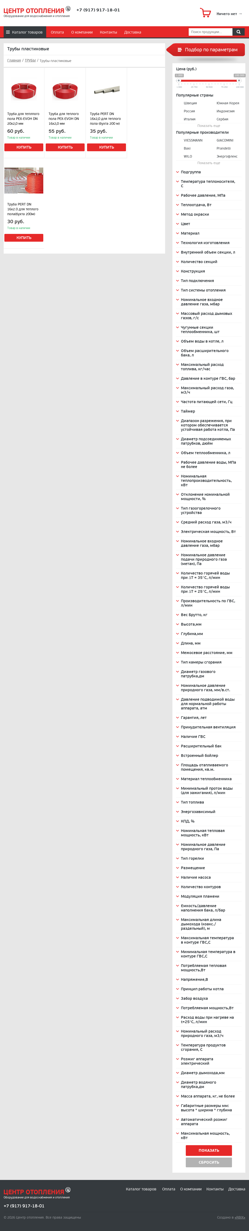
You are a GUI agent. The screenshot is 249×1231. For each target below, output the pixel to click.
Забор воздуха (194, 998)
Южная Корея (228, 103)
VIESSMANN (193, 140)
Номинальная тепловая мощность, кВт (203, 833)
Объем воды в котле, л (202, 341)
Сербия (222, 119)
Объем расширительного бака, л (205, 353)
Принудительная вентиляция (208, 727)
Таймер (188, 411)
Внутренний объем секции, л (208, 252)
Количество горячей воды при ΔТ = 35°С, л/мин (205, 575)
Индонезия (226, 111)
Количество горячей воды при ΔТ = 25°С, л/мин (205, 589)
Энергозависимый (198, 811)
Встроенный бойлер (199, 755)
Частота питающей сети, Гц (206, 401)
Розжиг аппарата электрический (197, 1061)
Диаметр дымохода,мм (203, 1073)
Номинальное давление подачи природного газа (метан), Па (204, 559)
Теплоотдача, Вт (196, 205)
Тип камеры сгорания (201, 662)
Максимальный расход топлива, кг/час (202, 367)
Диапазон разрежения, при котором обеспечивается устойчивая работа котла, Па (208, 425)
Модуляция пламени (200, 896)
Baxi (187, 148)
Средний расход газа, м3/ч (206, 522)
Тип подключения (197, 280)
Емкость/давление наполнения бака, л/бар (203, 908)
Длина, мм (191, 643)
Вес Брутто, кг (194, 614)
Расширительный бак (201, 746)
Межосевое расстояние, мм (206, 652)
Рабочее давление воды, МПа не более (208, 464)
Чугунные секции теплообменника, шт (200, 329)
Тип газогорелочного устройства (201, 510)
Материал (190, 233)
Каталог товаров (27, 32)
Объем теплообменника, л (205, 453)
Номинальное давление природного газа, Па (203, 846)
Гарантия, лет (194, 717)
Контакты (108, 32)
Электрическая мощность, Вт (208, 531)
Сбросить (209, 1162)
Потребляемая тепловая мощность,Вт (203, 968)
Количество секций (199, 261)
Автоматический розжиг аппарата (204, 1121)
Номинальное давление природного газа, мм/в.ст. (205, 687)
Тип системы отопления (203, 290)
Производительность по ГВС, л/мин (208, 603)
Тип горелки (192, 858)
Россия (189, 111)
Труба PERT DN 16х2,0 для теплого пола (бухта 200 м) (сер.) (105, 119)
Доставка (132, 32)
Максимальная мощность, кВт (205, 1135)
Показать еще (208, 126)
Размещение (193, 868)
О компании (82, 32)
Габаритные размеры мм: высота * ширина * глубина (206, 1108)
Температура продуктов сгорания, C (203, 1047)
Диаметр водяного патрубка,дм (198, 1084)
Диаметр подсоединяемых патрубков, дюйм (206, 441)
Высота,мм (191, 624)
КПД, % (188, 821)
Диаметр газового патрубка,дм (198, 674)
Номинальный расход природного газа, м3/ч (202, 1033)
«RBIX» (240, 1217)
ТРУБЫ (30, 60)
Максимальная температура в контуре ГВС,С (207, 940)
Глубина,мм (192, 633)
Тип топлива (192, 802)
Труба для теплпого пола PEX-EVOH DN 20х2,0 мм (23, 119)
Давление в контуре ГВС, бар (208, 378)
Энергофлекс (227, 156)
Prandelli (224, 148)
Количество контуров (201, 887)
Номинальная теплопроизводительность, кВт (206, 480)
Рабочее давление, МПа (203, 195)
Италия (190, 119)
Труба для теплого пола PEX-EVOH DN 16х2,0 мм (64, 119)
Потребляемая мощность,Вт (207, 1008)
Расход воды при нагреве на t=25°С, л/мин (207, 1019)
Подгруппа (191, 172)
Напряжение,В (194, 979)
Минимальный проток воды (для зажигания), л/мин (207, 790)
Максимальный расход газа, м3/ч (207, 390)
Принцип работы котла (202, 989)
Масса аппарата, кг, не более (208, 1096)
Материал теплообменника (206, 779)
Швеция (190, 103)
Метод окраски (195, 214)
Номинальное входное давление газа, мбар (202, 302)
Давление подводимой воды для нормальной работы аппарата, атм (208, 704)
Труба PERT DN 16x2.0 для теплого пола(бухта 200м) (22, 209)
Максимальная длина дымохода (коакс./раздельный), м (201, 924)
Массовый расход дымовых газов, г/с (206, 315)
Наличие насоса (196, 877)
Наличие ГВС (193, 736)
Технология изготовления (205, 242)
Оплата (57, 32)
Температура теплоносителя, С (208, 183)
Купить (24, 147)
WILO (188, 156)
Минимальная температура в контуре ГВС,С (208, 954)
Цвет (185, 223)
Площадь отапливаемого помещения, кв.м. (204, 767)
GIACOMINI (225, 140)
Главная (14, 60)
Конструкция (193, 271)
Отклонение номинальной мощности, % (205, 496)
